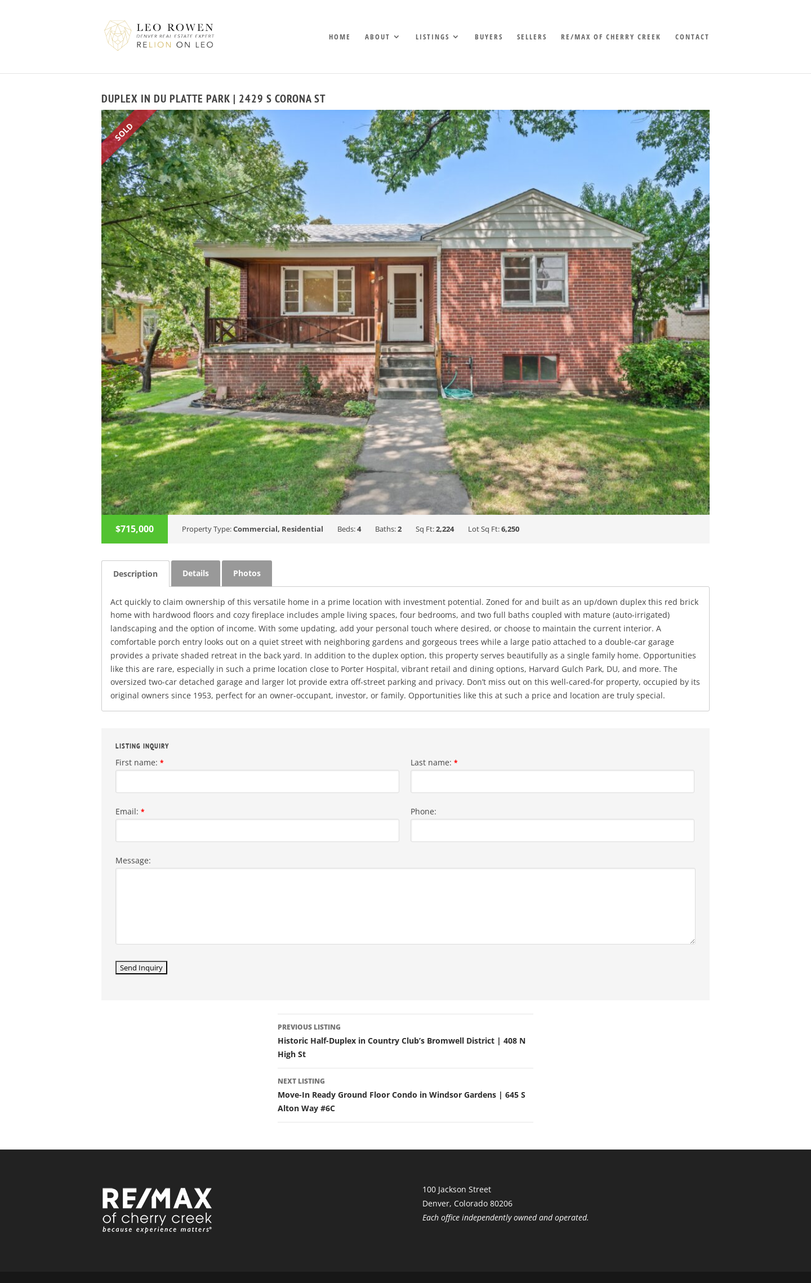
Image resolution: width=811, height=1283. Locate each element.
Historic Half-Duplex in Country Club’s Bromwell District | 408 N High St (405, 1040)
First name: (139, 762)
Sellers (532, 37)
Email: (130, 811)
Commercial (255, 529)
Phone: (423, 811)
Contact (692, 37)
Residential (302, 529)
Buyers (489, 37)
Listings (432, 37)
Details (195, 573)
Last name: (434, 762)
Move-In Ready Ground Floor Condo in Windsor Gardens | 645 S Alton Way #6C (405, 1094)
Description (135, 573)
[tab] (135, 573)
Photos (247, 573)
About (377, 37)
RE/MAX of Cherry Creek (611, 37)
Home (340, 37)
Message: (133, 860)
